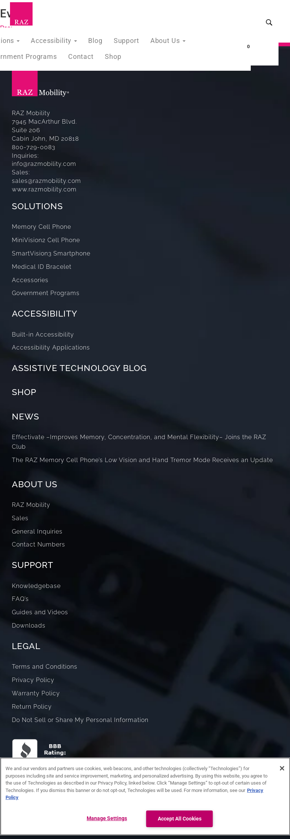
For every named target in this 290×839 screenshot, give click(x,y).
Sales (20, 518)
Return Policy (32, 706)
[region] (145, 796)
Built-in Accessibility (43, 334)
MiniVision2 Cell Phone (46, 240)
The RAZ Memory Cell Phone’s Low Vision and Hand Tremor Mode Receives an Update (142, 460)
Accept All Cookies (179, 819)
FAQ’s (20, 598)
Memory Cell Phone (41, 226)
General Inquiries (37, 531)
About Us (155, 42)
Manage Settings (107, 818)
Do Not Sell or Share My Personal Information (80, 719)
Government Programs (46, 293)
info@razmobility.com (44, 163)
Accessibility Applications (51, 347)
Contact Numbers (38, 544)
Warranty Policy (36, 693)
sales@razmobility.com (46, 180)
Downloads (29, 625)
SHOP (24, 392)
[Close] (282, 768)
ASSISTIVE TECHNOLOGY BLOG (79, 368)
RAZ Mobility (31, 504)
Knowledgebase (36, 585)
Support (116, 42)
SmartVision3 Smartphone (51, 253)
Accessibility (49, 42)
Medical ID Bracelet (41, 266)
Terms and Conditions (44, 666)
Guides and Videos (40, 612)
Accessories (30, 280)
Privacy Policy (33, 679)
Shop (104, 66)
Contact (74, 66)
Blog (87, 42)
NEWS (25, 416)
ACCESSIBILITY (44, 313)
